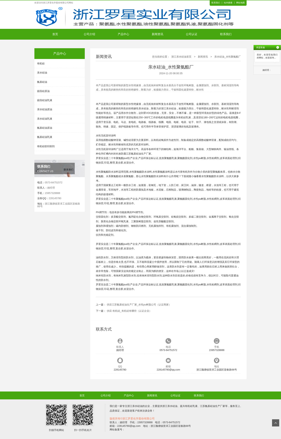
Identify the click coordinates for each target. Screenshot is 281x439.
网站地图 (240, 3)
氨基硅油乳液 (44, 137)
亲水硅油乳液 (44, 118)
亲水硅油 (42, 72)
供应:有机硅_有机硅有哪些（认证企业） (129, 310)
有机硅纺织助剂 (46, 146)
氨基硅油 (42, 81)
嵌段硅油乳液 (44, 100)
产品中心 (123, 34)
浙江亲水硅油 (168, 108)
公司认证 (191, 34)
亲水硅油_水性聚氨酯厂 (227, 56)
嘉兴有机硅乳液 (182, 117)
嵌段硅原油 (43, 91)
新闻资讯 (157, 34)
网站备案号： (117, 429)
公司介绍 (89, 34)
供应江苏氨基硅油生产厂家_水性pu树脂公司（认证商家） (139, 304)
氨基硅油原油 (44, 127)
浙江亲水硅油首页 (181, 56)
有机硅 (41, 63)
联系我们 (215, 3)
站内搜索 (228, 3)
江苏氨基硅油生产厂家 (138, 153)
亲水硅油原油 (44, 109)
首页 (55, 34)
